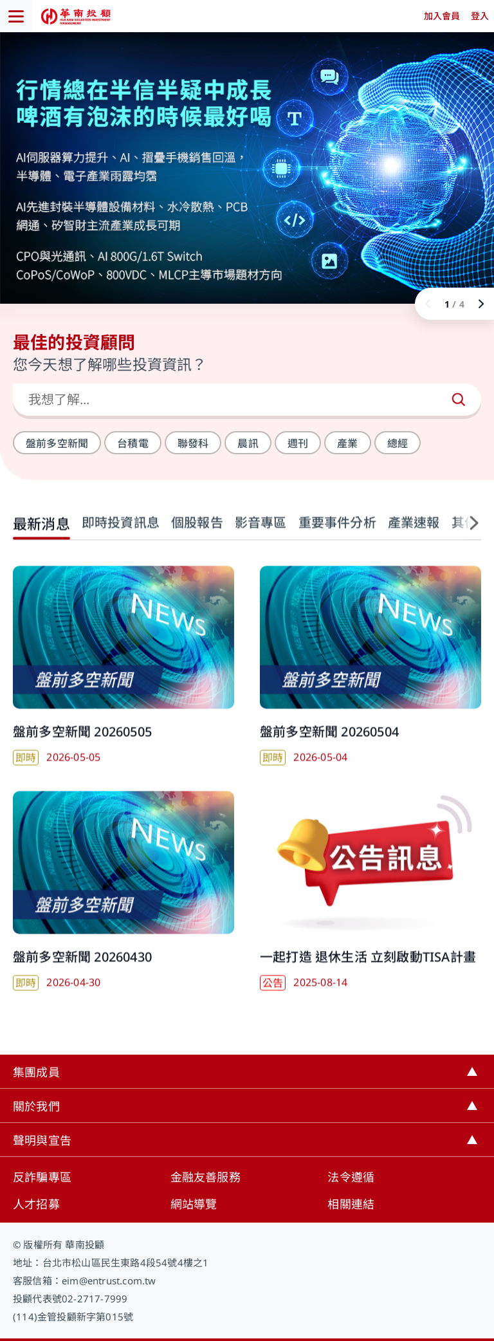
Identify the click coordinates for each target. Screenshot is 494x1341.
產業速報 (414, 532)
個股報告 (197, 532)
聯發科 (193, 443)
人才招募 (36, 1204)
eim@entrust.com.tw (109, 1280)
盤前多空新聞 (57, 443)
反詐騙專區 (42, 1177)
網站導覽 (193, 1204)
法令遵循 (350, 1177)
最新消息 (41, 533)
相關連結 (350, 1204)
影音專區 (261, 532)
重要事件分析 (337, 532)
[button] (468, 533)
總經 (397, 443)
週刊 (298, 443)
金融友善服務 (205, 1177)
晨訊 (247, 443)
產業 (347, 443)
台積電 (133, 443)
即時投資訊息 (121, 532)
